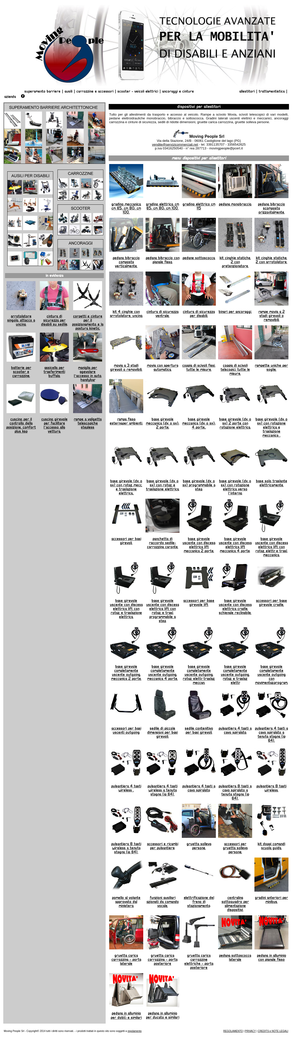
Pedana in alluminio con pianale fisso (271, 957)
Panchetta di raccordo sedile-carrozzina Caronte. (162, 543)
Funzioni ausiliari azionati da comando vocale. (163, 902)
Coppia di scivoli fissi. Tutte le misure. (198, 367)
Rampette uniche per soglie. (271, 367)
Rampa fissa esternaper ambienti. (126, 421)
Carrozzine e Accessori (94, 91)
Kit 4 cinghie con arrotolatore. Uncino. (126, 314)
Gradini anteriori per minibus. (271, 900)
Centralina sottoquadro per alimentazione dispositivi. (235, 904)
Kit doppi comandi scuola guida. (271, 846)
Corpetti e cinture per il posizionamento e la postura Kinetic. (87, 322)
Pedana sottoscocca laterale (235, 957)
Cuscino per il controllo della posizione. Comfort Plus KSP (21, 425)
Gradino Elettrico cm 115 (199, 206)
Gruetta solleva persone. (199, 846)
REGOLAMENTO (233, 1031)
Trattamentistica (272, 91)
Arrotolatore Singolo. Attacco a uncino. (21, 320)
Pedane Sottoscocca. (199, 258)
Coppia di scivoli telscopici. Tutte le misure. (235, 369)
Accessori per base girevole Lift (198, 603)
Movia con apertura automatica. (162, 367)
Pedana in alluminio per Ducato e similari (162, 1015)
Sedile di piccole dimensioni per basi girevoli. (162, 732)
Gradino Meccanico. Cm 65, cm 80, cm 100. (126, 208)
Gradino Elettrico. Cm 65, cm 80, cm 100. (162, 206)
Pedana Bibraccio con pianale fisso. (163, 260)
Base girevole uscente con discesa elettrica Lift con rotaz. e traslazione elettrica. (126, 609)
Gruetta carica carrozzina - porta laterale (126, 959)
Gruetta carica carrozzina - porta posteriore (163, 959)
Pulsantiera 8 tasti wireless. (271, 788)
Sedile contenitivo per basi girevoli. (199, 730)
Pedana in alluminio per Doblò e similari (126, 1015)
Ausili (68, 91)
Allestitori (247, 91)
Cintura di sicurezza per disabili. (199, 314)
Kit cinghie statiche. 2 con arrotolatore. (271, 260)
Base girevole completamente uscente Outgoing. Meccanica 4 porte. (162, 672)
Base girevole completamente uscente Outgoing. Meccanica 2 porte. (126, 672)
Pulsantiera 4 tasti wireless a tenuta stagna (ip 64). (163, 790)
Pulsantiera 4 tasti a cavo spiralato (198, 788)
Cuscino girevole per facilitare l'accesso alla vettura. (54, 425)
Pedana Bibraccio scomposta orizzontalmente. (271, 208)
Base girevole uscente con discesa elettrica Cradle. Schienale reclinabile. (235, 607)
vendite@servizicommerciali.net (175, 144)
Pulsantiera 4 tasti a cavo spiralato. (235, 730)
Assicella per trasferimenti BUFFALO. (54, 372)
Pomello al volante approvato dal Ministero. (126, 902)
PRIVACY (250, 1031)
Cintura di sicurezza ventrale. (163, 314)
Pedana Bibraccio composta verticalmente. (126, 262)
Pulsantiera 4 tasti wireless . (126, 788)
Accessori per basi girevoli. (126, 541)
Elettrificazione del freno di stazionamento (199, 902)
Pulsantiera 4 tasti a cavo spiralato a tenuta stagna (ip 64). (271, 734)
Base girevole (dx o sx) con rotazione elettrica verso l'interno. (235, 487)
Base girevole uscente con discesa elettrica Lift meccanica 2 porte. (199, 545)
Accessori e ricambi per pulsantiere (162, 846)
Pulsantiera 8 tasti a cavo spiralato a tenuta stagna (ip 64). (235, 792)
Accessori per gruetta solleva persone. (235, 848)
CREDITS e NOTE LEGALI (273, 1031)
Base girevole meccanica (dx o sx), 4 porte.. (199, 423)
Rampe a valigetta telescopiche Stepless (88, 423)
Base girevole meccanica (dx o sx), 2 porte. (162, 423)
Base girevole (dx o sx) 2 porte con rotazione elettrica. (235, 423)
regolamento (135, 1031)
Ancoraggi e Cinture (178, 91)
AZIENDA (10, 97)
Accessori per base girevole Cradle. (271, 603)
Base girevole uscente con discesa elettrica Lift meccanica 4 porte (235, 545)
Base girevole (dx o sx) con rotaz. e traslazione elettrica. (162, 485)
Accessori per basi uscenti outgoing (126, 730)
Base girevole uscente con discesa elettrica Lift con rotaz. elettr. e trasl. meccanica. (271, 547)
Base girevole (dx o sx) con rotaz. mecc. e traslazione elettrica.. (126, 487)
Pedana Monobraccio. (235, 204)
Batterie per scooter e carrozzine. (21, 372)
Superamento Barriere (42, 91)
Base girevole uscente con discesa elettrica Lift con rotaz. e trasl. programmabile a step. (162, 611)
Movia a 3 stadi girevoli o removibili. (126, 367)
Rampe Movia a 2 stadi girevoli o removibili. (271, 316)
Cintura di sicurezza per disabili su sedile (54, 320)
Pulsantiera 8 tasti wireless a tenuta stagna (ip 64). (126, 848)
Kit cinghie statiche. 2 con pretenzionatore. (235, 262)
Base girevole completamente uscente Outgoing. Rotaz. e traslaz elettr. (235, 674)
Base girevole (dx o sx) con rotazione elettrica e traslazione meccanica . (271, 427)
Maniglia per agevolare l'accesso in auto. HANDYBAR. (88, 374)
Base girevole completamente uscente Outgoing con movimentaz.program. (271, 674)
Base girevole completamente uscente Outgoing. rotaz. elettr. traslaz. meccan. (199, 674)
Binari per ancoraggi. (235, 312)
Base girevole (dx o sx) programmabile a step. (199, 485)
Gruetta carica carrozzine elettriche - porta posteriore (198, 961)
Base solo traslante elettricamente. (271, 483)
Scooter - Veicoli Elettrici (138, 91)
